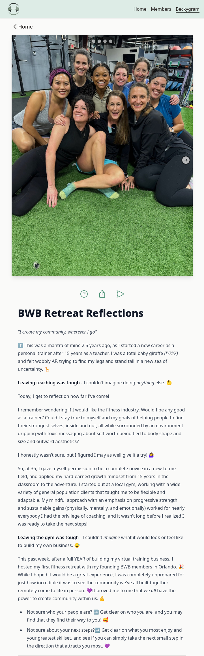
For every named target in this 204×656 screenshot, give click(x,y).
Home (140, 9)
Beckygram (187, 9)
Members (161, 9)
